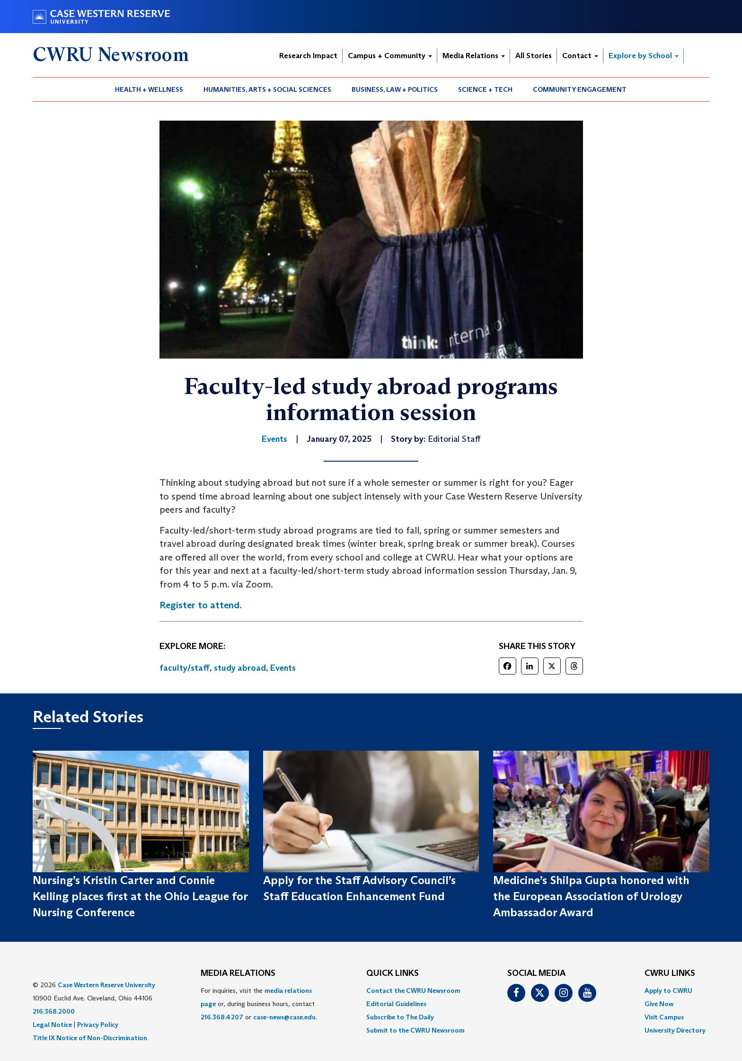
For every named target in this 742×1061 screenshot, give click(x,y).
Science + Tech (485, 89)
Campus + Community (390, 55)
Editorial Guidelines (396, 1004)
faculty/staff (184, 668)
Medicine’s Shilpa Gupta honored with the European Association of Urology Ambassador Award (591, 896)
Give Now (659, 1004)
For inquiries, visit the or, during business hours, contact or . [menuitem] (259, 1003)
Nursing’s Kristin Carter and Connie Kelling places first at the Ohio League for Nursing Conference (140, 896)
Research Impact (308, 55)
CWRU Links (670, 973)
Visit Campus (664, 1017)
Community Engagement (580, 89)
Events (283, 668)
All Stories (533, 55)
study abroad (240, 668)
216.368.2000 (54, 1011)
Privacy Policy (97, 1024)
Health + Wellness (149, 89)
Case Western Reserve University (106, 985)
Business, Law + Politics (395, 89)
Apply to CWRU (668, 990)
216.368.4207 (222, 1017)
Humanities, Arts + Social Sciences (267, 89)
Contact (580, 55)
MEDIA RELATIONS (238, 973)
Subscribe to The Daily (400, 1017)
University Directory (675, 1030)
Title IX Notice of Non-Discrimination (90, 1038)
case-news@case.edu (284, 1017)
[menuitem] (149, 89)
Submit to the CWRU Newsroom (415, 1030)
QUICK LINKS (392, 973)
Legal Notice (52, 1024)
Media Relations (473, 55)
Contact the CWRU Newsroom (413, 990)
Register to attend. (200, 605)
